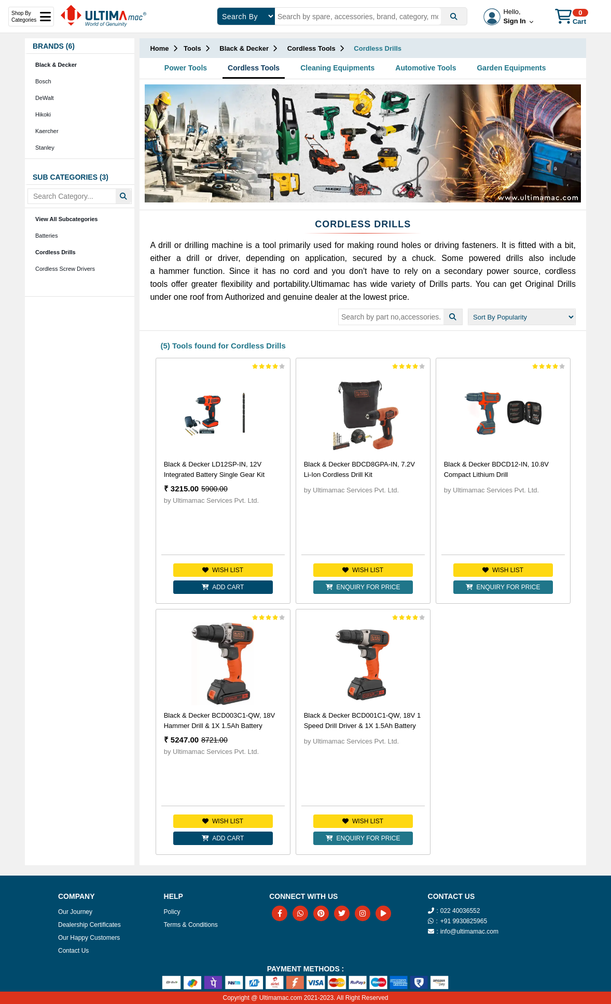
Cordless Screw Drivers (65, 269)
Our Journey (75, 911)
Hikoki (43, 114)
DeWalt (44, 98)
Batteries (46, 235)
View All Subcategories (66, 219)
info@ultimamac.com (469, 931)
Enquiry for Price (363, 587)
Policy (172, 911)
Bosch (43, 81)
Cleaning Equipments (337, 68)
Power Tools (185, 68)
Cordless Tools (254, 68)
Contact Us (73, 950)
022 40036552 (460, 910)
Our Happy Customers (89, 937)
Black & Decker (56, 65)
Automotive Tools (425, 68)
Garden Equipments (511, 68)
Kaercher (47, 131)
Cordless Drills (55, 252)
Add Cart (223, 587)
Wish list (222, 570)
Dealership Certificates (89, 924)
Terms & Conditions (191, 924)
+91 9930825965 (463, 921)
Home (159, 48)
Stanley (44, 147)
